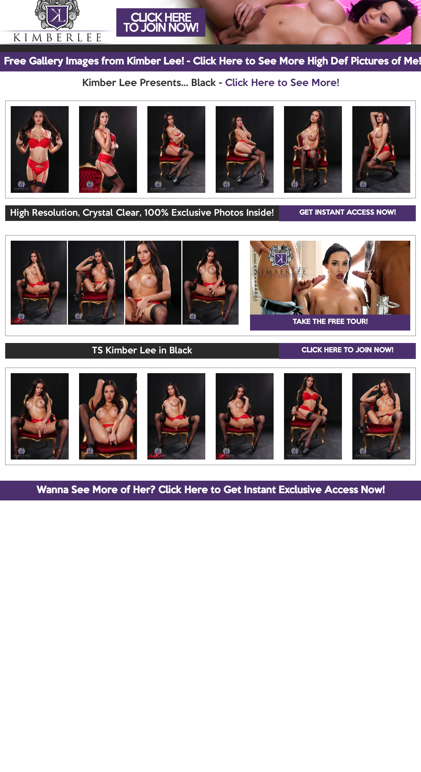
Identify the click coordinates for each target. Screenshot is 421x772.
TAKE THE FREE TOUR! (330, 322)
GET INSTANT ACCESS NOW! (347, 213)
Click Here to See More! (282, 83)
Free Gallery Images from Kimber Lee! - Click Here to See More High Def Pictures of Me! (212, 61)
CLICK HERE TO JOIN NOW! (347, 351)
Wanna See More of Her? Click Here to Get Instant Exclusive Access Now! (210, 490)
